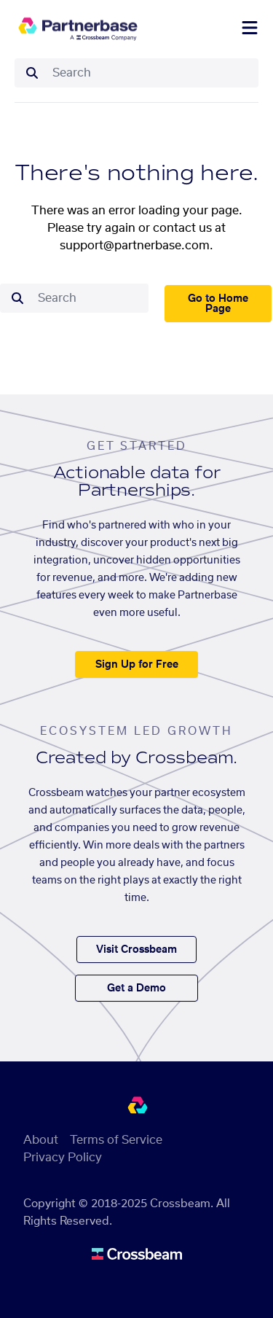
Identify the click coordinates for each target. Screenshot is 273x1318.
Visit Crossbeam (136, 950)
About (40, 1140)
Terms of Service (116, 1140)
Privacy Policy (62, 1157)
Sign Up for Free (136, 665)
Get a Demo (136, 988)
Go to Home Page (218, 304)
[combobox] (151, 72)
